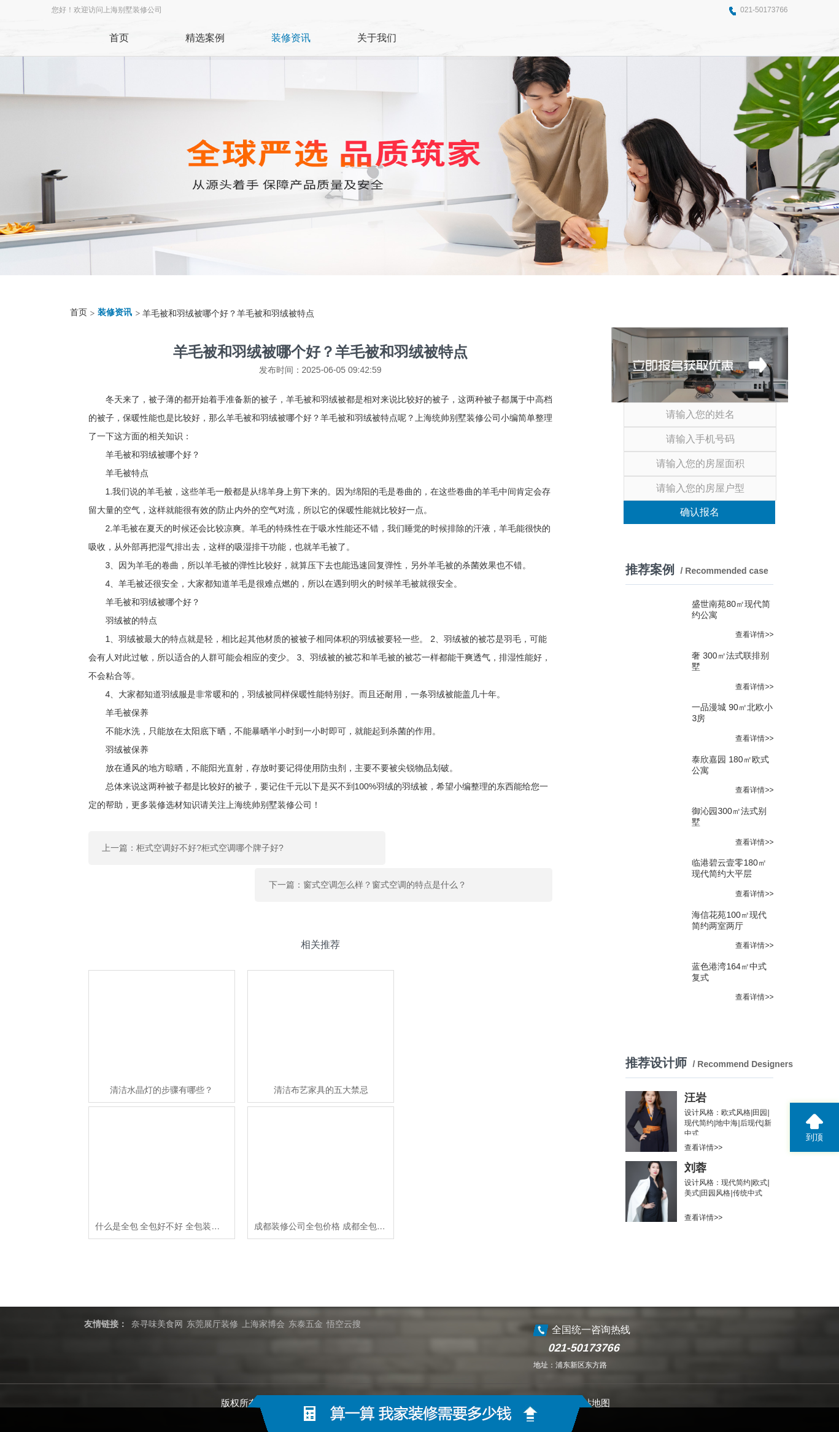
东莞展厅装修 (212, 1298)
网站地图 (591, 1377)
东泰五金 (305, 1298)
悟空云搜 (344, 1298)
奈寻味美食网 (157, 1298)
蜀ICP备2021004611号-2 (512, 1377)
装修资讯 (115, 312)
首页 (78, 312)
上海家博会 (263, 1298)
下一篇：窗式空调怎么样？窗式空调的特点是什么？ (454, 844)
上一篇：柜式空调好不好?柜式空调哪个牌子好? (193, 844)
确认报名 (699, 512)
